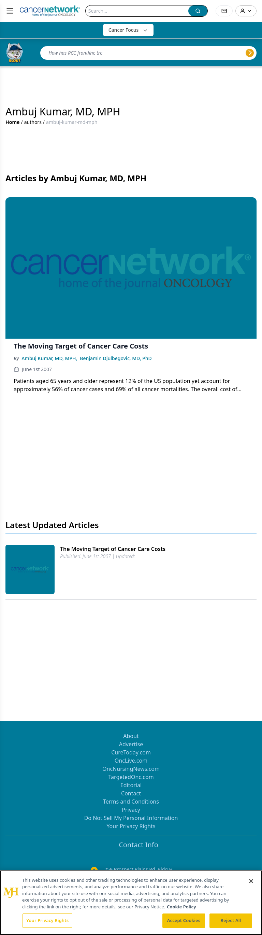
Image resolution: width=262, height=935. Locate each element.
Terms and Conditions (131, 801)
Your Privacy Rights (130, 826)
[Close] (251, 881)
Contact (131, 793)
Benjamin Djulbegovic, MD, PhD (116, 358)
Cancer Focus (128, 30)
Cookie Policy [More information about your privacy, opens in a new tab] (181, 907)
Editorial (131, 785)
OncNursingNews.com (131, 769)
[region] (131, 902)
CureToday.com (131, 752)
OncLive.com (131, 760)
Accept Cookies (184, 920)
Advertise (131, 744)
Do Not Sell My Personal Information (131, 818)
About (131, 736)
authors (33, 122)
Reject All (231, 920)
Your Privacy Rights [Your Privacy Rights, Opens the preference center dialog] (47, 920)
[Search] (137, 11)
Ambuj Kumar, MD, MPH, (49, 358)
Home (12, 122)
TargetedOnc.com (131, 777)
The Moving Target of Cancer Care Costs (112, 549)
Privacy (131, 809)
